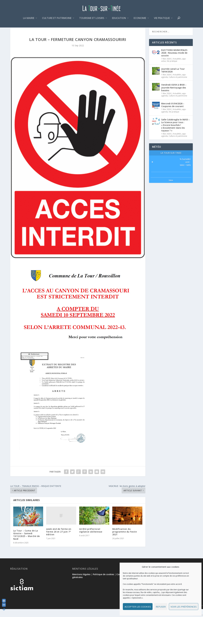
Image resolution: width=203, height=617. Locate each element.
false (171, 188)
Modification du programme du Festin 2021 (124, 539)
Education (119, 20)
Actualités (177, 66)
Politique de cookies (103, 582)
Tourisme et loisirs (91, 20)
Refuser (161, 606)
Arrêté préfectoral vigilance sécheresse (90, 538)
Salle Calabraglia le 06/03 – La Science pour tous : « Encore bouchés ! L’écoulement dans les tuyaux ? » (175, 133)
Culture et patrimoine (56, 20)
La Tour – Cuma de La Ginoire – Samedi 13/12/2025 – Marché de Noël (26, 542)
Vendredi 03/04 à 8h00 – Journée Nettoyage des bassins (173, 95)
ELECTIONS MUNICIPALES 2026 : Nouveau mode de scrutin (174, 61)
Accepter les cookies (138, 606)
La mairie (28, 20)
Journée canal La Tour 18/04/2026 (173, 78)
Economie (140, 20)
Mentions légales (81, 582)
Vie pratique (162, 20)
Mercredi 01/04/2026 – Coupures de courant (172, 113)
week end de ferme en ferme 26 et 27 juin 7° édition (58, 539)
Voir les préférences (184, 606)
